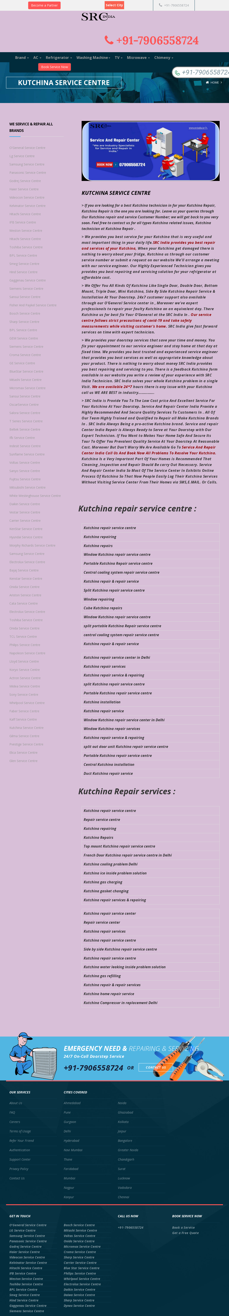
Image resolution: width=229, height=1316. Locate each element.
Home (215, 82)
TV (119, 57)
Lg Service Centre (22, 156)
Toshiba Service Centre (26, 247)
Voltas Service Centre (24, 462)
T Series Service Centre (26, 421)
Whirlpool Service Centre (27, 703)
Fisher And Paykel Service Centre (33, 305)
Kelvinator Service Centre (27, 206)
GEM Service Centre (23, 338)
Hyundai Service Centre (26, 537)
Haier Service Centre (24, 189)
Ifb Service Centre (22, 438)
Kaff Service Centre (23, 719)
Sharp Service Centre (24, 322)
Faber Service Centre (24, 711)
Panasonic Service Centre (27, 172)
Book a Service (183, 1227)
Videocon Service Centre (27, 197)
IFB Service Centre (22, 222)
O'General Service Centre (27, 148)
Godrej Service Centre (25, 181)
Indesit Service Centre (25, 446)
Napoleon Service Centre (27, 653)
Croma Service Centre (25, 355)
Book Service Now (54, 67)
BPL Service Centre (23, 255)
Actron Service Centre (25, 678)
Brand (22, 57)
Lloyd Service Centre (24, 661)
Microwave (138, 57)
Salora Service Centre (24, 413)
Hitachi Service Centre (25, 214)
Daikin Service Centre (24, 504)
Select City (114, 5)
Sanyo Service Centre (24, 471)
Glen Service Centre (23, 761)
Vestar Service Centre (24, 512)
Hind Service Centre (23, 272)
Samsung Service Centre (27, 164)
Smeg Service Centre (24, 264)
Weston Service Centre (25, 230)
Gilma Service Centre (24, 736)
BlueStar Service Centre (26, 371)
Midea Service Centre (24, 686)
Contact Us (156, 1067)
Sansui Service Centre (24, 297)
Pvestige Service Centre (26, 744)
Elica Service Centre (23, 752)
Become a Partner (44, 5)
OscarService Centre (24, 404)
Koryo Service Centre (24, 670)
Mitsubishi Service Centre (27, 487)
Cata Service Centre (23, 603)
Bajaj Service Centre (24, 570)
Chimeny (163, 57)
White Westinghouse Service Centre (35, 496)
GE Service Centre (22, 363)
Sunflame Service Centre (27, 454)
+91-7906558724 (174, 5)
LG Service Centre (22, 1230)
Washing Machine (93, 57)
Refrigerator (59, 57)
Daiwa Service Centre (79, 1295)
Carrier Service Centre (25, 520)
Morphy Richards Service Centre (32, 545)
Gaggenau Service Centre (27, 280)
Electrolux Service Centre (27, 562)
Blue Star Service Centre (82, 1268)
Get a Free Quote (185, 1233)
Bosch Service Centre (24, 313)
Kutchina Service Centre (26, 728)
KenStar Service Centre (25, 529)
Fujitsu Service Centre (25, 479)
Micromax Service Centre (27, 388)
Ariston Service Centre (25, 595)
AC (37, 57)
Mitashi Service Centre (25, 380)
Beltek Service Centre (24, 429)
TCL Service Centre (23, 636)
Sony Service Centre (23, 694)
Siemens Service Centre (26, 288)
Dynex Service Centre (79, 1305)
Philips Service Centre (24, 645)
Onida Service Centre (24, 587)
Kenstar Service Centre (25, 578)
